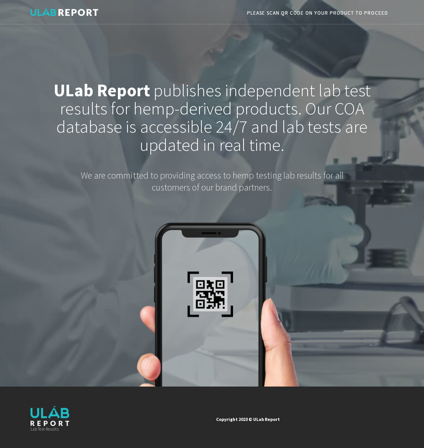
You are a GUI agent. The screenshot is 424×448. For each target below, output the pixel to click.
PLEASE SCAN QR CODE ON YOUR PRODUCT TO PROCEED (317, 13)
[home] (64, 10)
